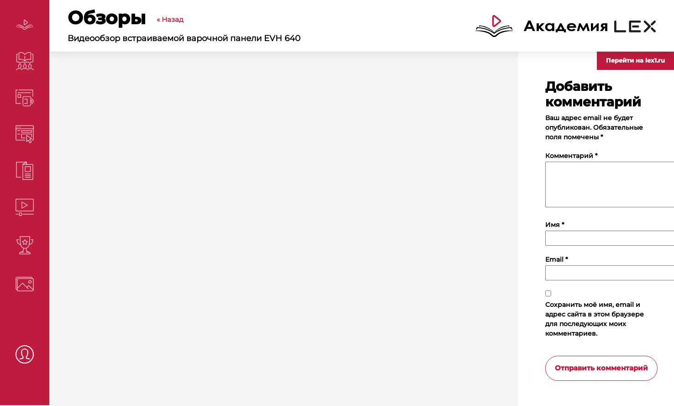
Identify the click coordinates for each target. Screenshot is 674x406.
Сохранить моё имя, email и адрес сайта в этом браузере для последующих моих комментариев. (594, 319)
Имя (554, 225)
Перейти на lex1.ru (635, 60)
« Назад (170, 19)
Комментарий (571, 156)
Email (556, 259)
